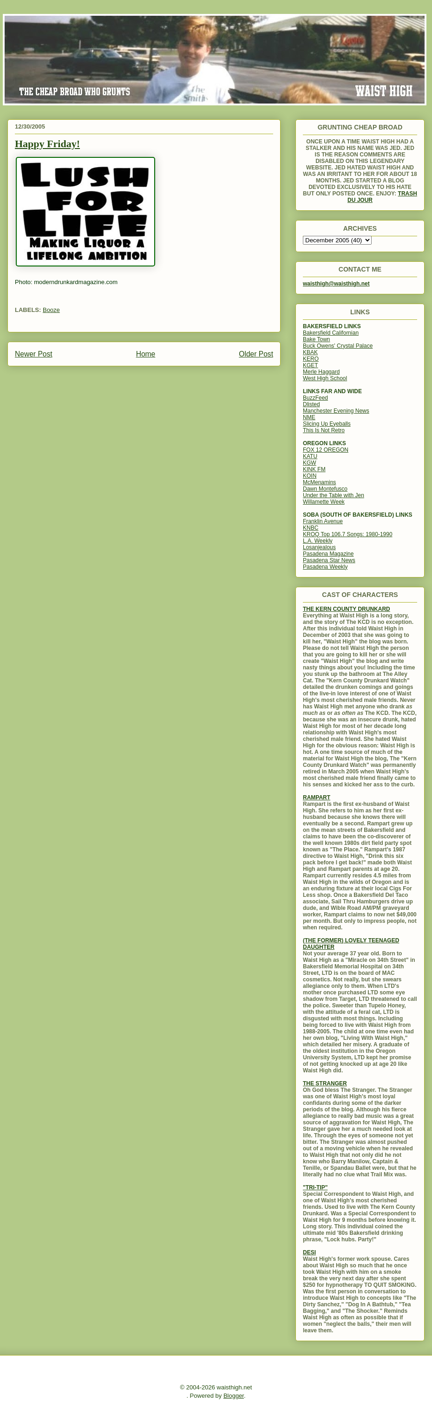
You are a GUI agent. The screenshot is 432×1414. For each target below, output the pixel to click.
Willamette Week (324, 502)
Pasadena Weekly (325, 567)
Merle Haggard (321, 372)
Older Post (256, 354)
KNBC (310, 528)
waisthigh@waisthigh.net (336, 283)
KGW (309, 463)
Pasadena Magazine (328, 554)
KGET (310, 365)
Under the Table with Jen (333, 495)
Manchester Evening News (336, 411)
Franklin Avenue (323, 521)
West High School (325, 378)
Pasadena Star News (329, 560)
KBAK (310, 352)
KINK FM (314, 469)
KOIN (309, 476)
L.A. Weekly (318, 541)
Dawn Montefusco (325, 489)
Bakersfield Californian (331, 333)
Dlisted (311, 404)
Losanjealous (319, 547)
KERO (311, 359)
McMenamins (319, 482)
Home (146, 354)
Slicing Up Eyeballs (327, 424)
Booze (51, 309)
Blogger (233, 1395)
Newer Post (33, 354)
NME (309, 417)
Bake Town (316, 339)
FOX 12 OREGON (325, 450)
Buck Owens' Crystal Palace (338, 346)
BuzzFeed (315, 398)
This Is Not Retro (324, 430)
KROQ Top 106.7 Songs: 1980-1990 (348, 534)
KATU (310, 456)
